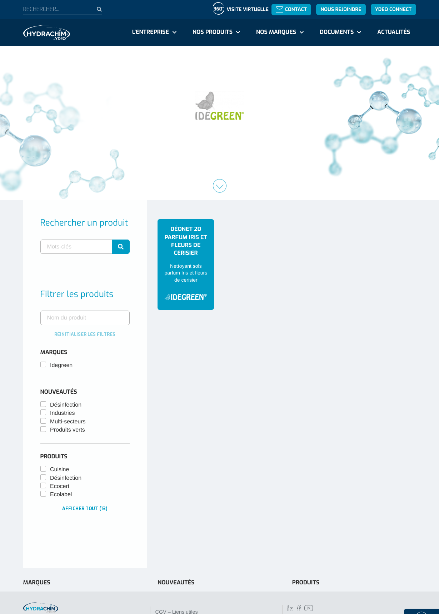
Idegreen (61, 365)
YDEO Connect (393, 9)
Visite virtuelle (247, 9)
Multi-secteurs (68, 422)
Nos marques (276, 32)
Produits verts (67, 430)
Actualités (393, 32)
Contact (291, 9)
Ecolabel (61, 495)
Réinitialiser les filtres (84, 334)
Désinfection (65, 405)
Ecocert (59, 486)
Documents (337, 32)
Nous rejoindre (340, 9)
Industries (62, 413)
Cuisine (59, 470)
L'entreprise (150, 32)
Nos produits (213, 32)
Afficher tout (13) (85, 508)
